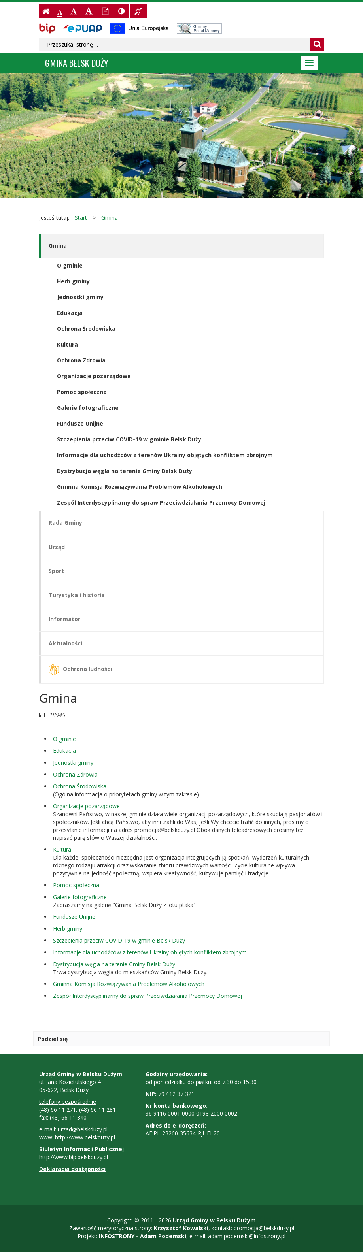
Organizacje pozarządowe (94, 376)
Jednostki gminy (80, 297)
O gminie (70, 265)
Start (81, 217)
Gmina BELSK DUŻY (76, 62)
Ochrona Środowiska (86, 328)
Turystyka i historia (77, 595)
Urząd (57, 547)
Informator (64, 619)
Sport (56, 571)
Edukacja (70, 313)
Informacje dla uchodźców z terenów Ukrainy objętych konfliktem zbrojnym (165, 455)
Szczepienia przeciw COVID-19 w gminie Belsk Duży (129, 439)
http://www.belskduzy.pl (85, 1137)
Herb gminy (73, 281)
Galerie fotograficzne (88, 407)
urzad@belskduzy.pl (83, 1129)
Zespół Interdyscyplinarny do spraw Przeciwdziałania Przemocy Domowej (161, 502)
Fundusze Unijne (80, 423)
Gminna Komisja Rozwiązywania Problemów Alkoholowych (139, 486)
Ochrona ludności (80, 669)
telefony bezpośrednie (67, 1101)
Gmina (109, 217)
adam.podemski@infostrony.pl (246, 1236)
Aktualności (65, 643)
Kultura (67, 344)
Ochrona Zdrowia (81, 360)
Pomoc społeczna (82, 392)
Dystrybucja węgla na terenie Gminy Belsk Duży (124, 471)
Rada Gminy (65, 522)
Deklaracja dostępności (72, 1169)
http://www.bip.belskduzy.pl (73, 1157)
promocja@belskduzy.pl (264, 1228)
